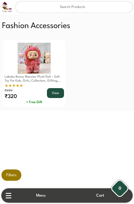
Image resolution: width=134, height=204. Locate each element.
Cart (100, 195)
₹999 (9, 90)
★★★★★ (14, 86)
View (55, 93)
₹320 (11, 96)
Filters (11, 175)
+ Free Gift (34, 102)
